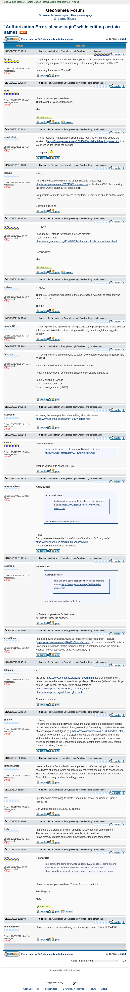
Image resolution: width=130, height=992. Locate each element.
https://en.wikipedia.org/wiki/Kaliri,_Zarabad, (59, 688)
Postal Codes (33, 2)
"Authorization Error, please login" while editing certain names (75, 51)
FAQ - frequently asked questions (55, 39)
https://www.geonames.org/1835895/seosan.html (62, 542)
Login (71, 19)
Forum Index (28, 39)
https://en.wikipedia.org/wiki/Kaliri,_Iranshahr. (60, 692)
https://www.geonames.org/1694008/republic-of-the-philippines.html (83, 141)
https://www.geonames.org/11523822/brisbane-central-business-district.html (76, 241)
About (75, 2)
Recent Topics (61, 15)
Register (59, 19)
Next (124, 39)
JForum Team (75, 970)
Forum (93, 989)
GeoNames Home (13, 2)
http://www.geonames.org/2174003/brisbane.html (62, 184)
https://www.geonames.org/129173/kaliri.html (70, 677)
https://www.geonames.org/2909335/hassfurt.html (63, 642)
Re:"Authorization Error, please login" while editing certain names (76, 83)
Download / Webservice (56, 2)
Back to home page (82, 15)
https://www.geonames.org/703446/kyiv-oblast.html (63, 418)
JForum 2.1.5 (64, 970)
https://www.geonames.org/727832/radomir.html (97, 731)
